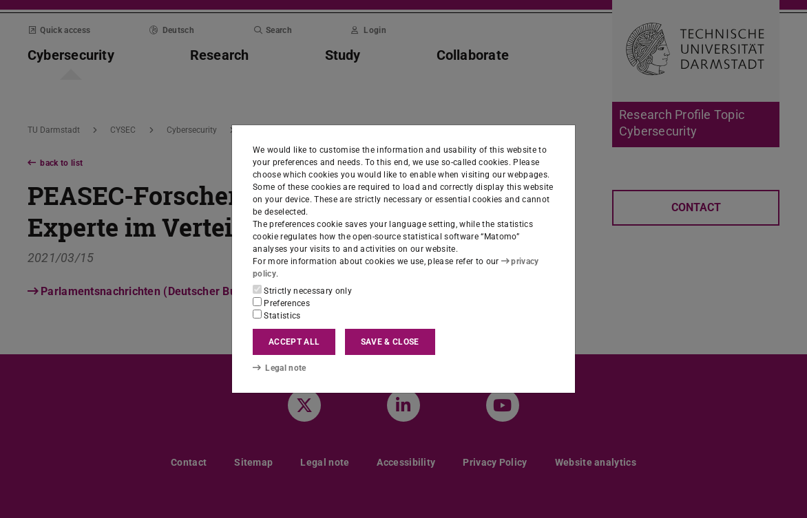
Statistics (277, 315)
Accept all (294, 342)
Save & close (390, 342)
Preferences (281, 302)
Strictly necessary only (302, 290)
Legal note (279, 368)
